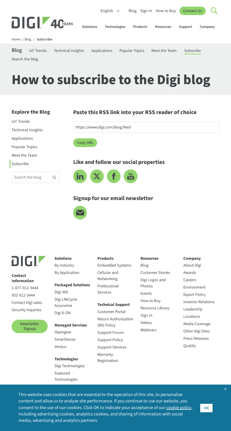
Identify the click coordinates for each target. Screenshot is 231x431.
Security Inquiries (27, 310)
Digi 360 (61, 293)
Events (146, 294)
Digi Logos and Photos (153, 284)
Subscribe (45, 39)
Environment (194, 288)
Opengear (63, 333)
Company (209, 26)
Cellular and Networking (107, 276)
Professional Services (108, 290)
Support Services (112, 348)
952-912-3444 (23, 296)
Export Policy (194, 295)
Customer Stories (155, 273)
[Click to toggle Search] (214, 11)
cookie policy (178, 408)
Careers (189, 281)
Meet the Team (170, 51)
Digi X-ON (63, 313)
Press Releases (196, 339)
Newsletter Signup (29, 327)
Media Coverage (196, 324)
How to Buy (166, 11)
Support (187, 26)
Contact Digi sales (27, 303)
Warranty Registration (107, 358)
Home (16, 39)
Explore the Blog (31, 113)
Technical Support (113, 305)
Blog (133, 11)
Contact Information (23, 279)
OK (206, 408)
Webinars (148, 331)
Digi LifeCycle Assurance (66, 303)
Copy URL (85, 143)
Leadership (192, 310)
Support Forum (110, 333)
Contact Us (192, 11)
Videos (146, 323)
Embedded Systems (114, 266)
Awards (189, 273)
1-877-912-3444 (25, 289)
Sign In (146, 11)
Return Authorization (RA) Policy (115, 323)
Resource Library (154, 309)
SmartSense (65, 340)
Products (142, 26)
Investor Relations (199, 302)
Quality (189, 346)
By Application (67, 273)
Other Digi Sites (196, 332)
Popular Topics (137, 51)
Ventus (60, 347)
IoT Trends (39, 51)
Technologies (117, 26)
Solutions (91, 26)
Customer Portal (111, 312)
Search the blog (25, 59)
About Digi (192, 266)
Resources (165, 26)
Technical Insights (71, 51)
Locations (191, 317)
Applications (105, 51)
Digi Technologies (70, 366)
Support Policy (110, 340)
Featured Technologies (66, 377)
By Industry (64, 266)
